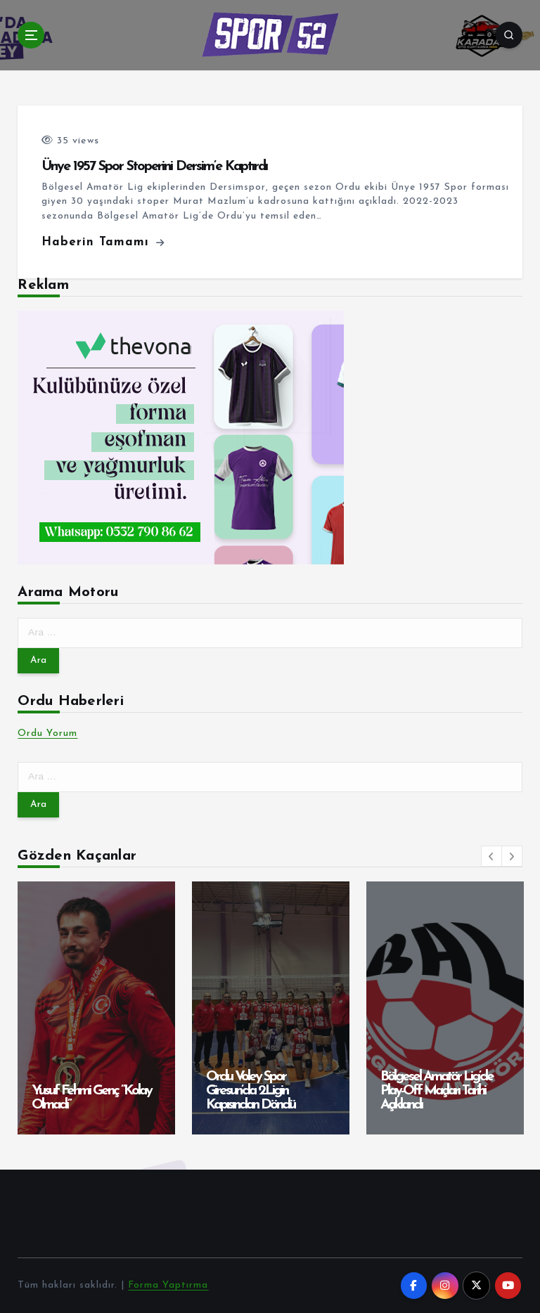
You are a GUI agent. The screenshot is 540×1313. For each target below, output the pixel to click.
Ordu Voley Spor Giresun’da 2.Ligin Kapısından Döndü (250, 1091)
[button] (491, 856)
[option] (96, 1007)
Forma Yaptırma (168, 1285)
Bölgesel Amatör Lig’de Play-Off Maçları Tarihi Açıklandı (436, 1091)
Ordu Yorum (47, 733)
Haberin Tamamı (103, 242)
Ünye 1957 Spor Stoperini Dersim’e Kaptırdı (154, 167)
